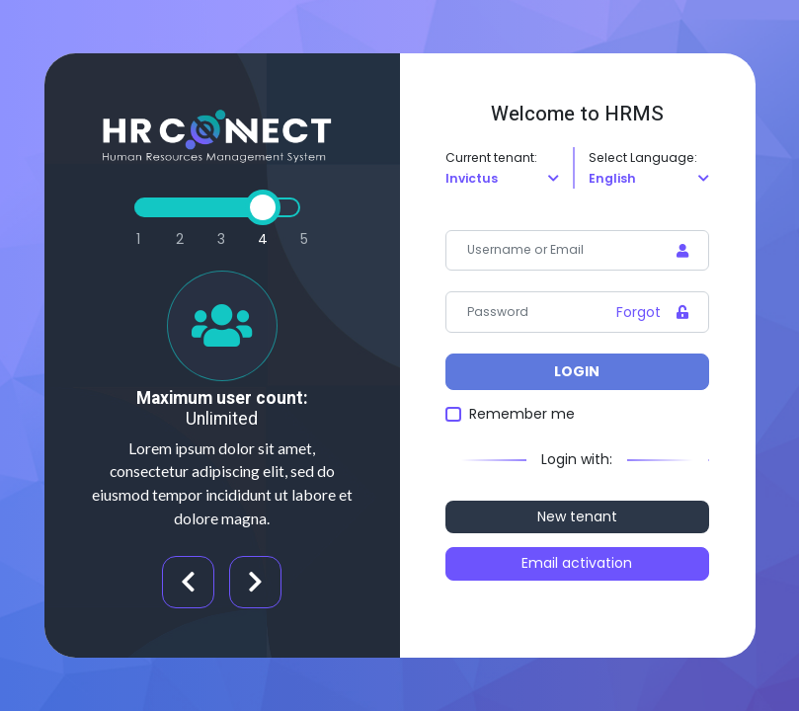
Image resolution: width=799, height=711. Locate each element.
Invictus (471, 178)
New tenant (577, 516)
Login (576, 371)
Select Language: (643, 157)
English (612, 178)
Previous (188, 582)
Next (255, 582)
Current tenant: (491, 157)
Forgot (638, 312)
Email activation (576, 563)
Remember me (522, 414)
